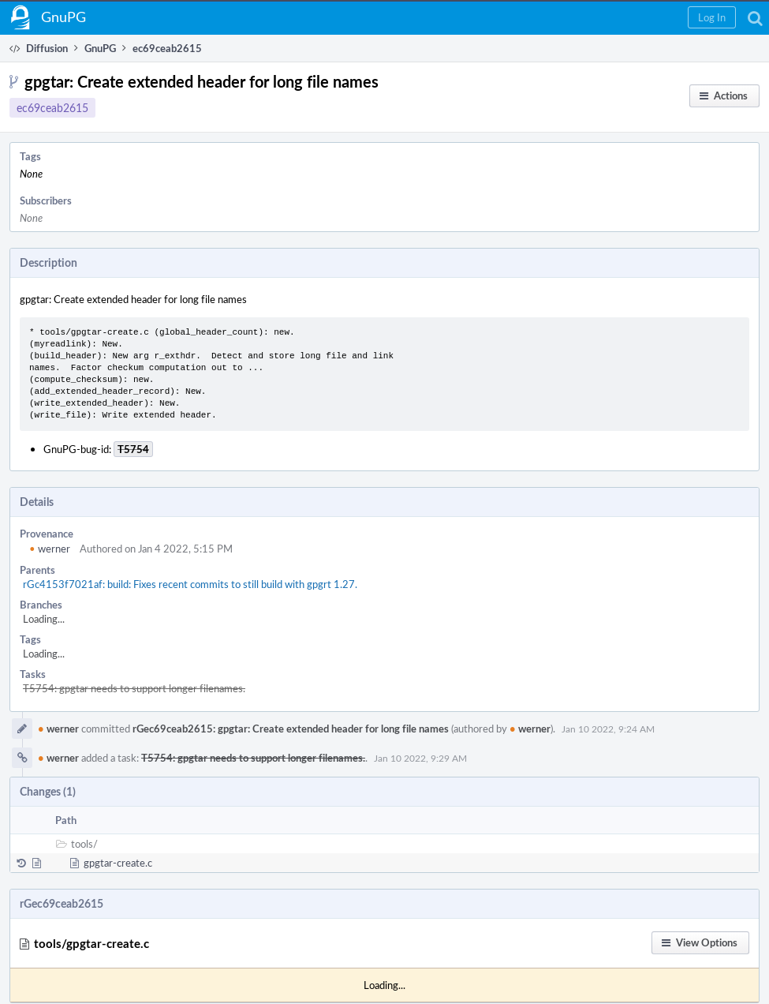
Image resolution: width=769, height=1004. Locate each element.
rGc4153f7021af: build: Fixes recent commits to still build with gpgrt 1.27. (190, 584)
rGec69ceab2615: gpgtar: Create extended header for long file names (291, 728)
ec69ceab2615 (52, 107)
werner (49, 548)
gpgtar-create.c (118, 863)
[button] (712, 17)
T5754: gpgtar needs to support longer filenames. (134, 688)
